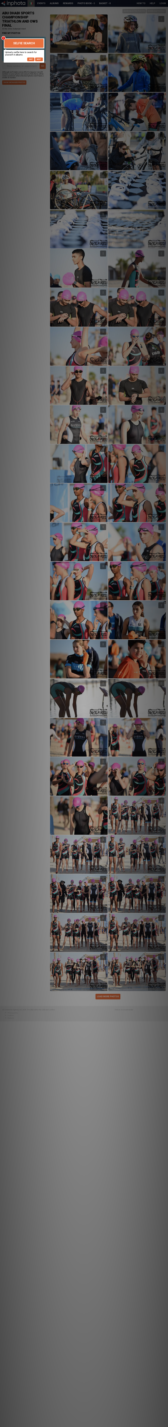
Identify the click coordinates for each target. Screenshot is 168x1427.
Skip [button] (31, 59)
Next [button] (39, 59)
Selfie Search (24, 43)
